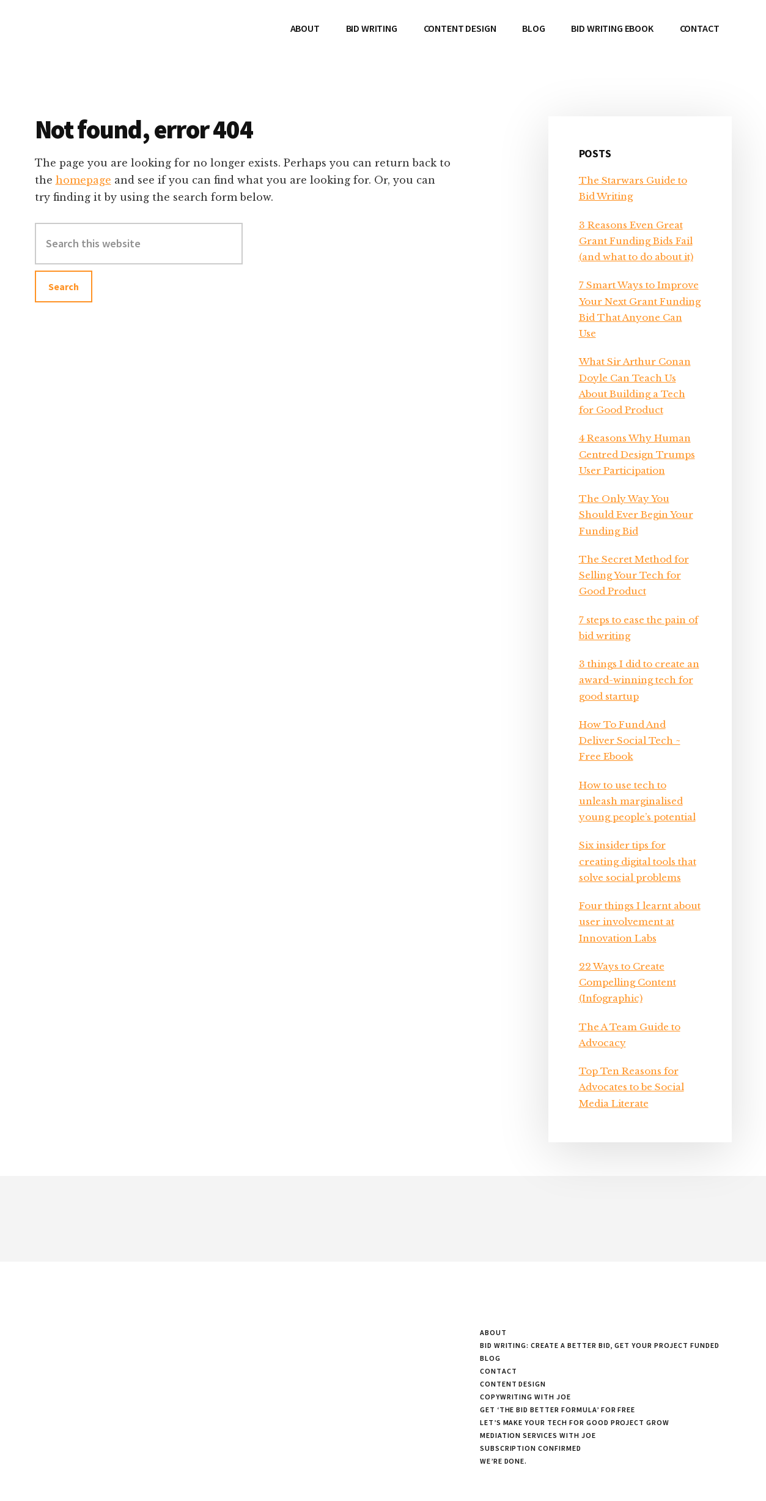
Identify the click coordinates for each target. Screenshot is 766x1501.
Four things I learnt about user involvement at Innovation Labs (640, 922)
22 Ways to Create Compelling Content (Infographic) (627, 982)
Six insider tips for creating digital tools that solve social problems (637, 861)
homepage (83, 180)
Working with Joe (126, 36)
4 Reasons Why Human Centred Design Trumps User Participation (637, 454)
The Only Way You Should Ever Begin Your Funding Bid (636, 515)
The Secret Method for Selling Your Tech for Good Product (634, 575)
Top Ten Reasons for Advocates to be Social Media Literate (631, 1087)
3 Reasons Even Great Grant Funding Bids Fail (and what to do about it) (636, 241)
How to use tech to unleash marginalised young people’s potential (637, 801)
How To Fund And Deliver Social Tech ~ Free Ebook (629, 741)
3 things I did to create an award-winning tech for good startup (639, 680)
